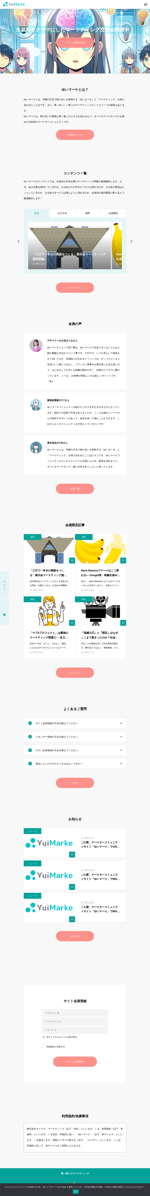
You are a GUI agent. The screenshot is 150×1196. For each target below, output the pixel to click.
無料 (32, 537)
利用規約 (50, 1047)
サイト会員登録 (75, 1061)
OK (75, 1192)
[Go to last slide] (19, 241)
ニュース (32, 831)
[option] (75, 36)
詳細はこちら (75, 134)
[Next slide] (131, 241)
